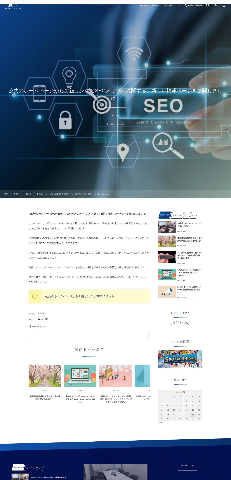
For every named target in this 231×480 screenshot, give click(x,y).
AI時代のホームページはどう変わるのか (189, 224)
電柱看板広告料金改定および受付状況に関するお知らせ (189, 239)
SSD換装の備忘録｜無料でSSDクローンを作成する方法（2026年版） (189, 255)
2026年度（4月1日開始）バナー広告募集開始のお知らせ (189, 289)
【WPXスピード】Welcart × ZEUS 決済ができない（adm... (189, 272)
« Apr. (160, 423)
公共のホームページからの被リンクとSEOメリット (79, 296)
